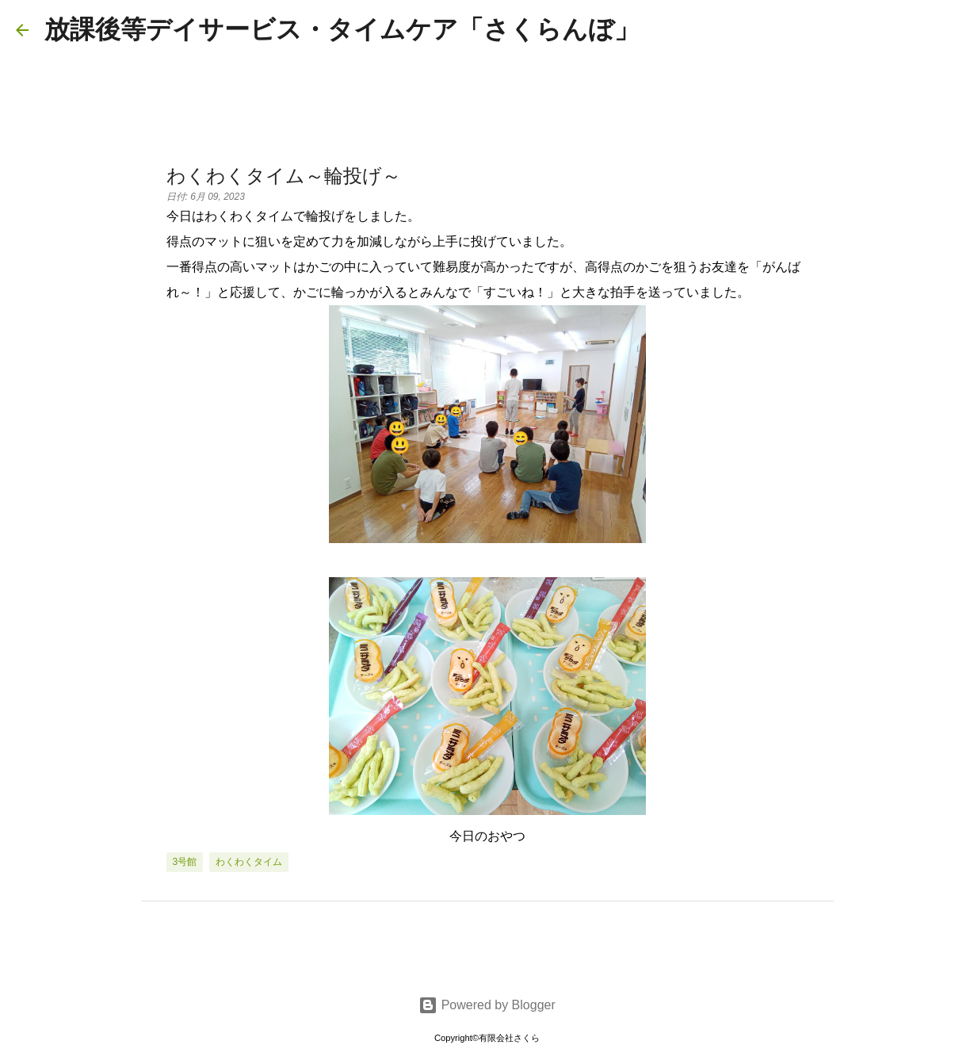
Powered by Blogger (487, 1005)
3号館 (185, 861)
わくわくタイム (249, 861)
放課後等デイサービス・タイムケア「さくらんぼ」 (342, 29)
